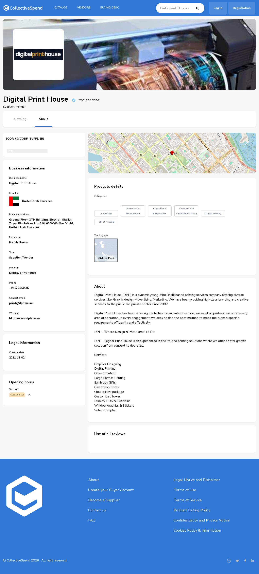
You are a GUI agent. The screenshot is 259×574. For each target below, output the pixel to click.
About (93, 479)
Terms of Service (188, 500)
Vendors (84, 7)
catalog (60, 7)
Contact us (97, 510)
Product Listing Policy (192, 510)
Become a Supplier (104, 500)
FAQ (91, 520)
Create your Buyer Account (111, 490)
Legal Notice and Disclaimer (197, 479)
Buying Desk (109, 7)
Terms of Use (185, 490)
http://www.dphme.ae (24, 318)
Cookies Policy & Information (197, 530)
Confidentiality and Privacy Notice (202, 520)
